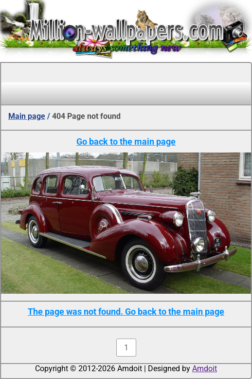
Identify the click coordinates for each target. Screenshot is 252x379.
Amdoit (204, 368)
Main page (26, 116)
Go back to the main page (126, 141)
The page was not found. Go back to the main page (126, 311)
